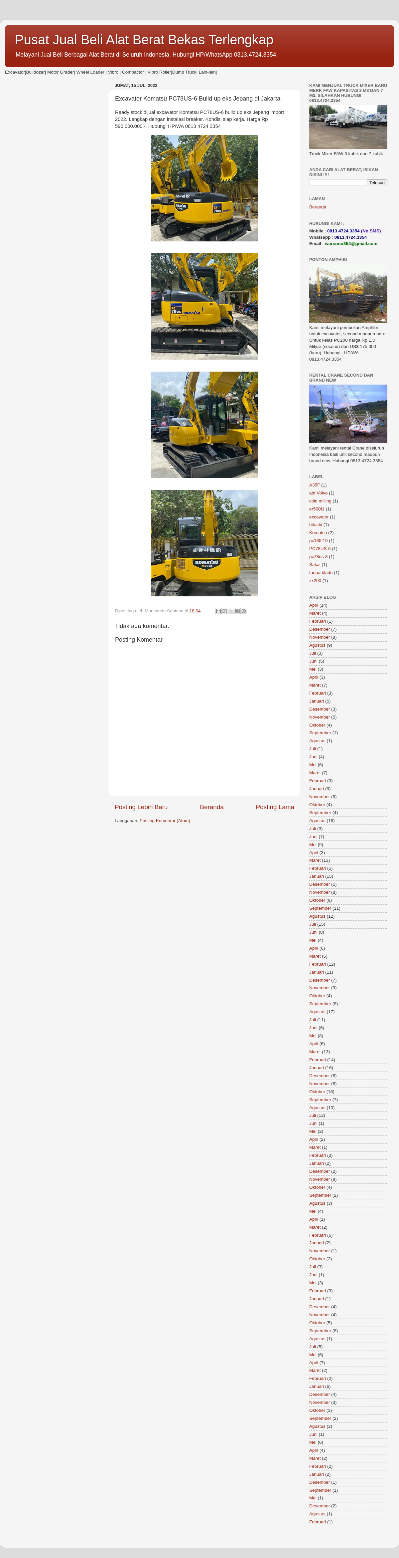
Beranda (211, 806)
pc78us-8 (318, 556)
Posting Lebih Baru (141, 806)
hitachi (315, 524)
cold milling (320, 500)
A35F (314, 484)
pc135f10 (318, 540)
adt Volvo (318, 492)
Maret (315, 613)
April (313, 605)
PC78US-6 (320, 548)
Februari (317, 621)
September (320, 732)
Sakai (315, 564)
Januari (316, 701)
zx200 (315, 580)
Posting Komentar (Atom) (165, 820)
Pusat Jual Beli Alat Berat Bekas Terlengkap (144, 39)
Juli (312, 653)
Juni (313, 661)
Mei (313, 669)
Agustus (317, 645)
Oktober (317, 725)
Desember (319, 629)
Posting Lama (275, 806)
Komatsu (318, 532)
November (319, 637)
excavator (319, 516)
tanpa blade (321, 572)
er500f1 (317, 508)
